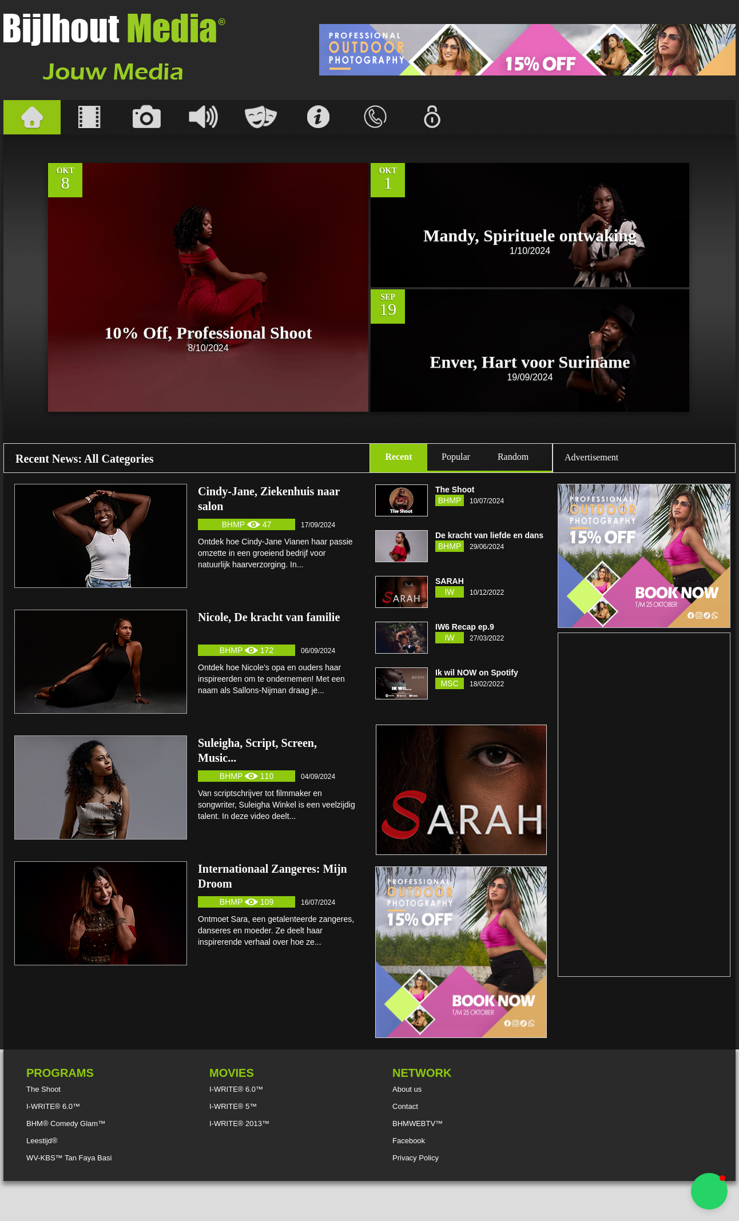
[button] (709, 1191)
